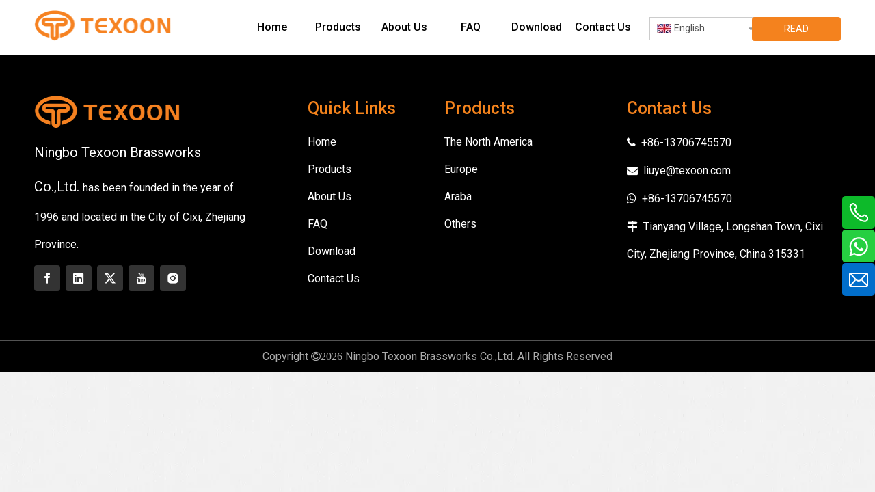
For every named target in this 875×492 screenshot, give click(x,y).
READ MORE (796, 32)
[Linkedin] (79, 278)
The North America (488, 141)
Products (329, 169)
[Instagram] (173, 278)
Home (322, 141)
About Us (329, 196)
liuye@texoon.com (687, 170)
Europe (461, 169)
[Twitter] (110, 278)
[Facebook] (47, 278)
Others (460, 223)
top (846, 433)
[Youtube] (141, 278)
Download (331, 251)
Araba (458, 196)
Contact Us (334, 278)
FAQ (317, 223)
